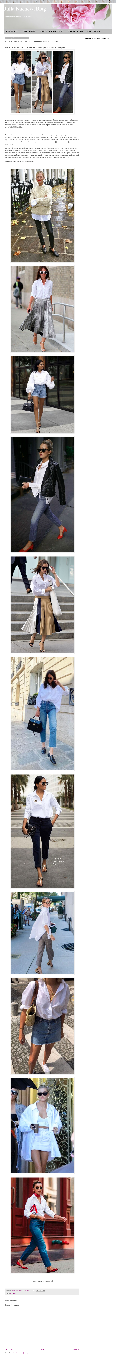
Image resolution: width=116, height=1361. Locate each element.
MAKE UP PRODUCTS (51, 31)
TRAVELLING (75, 31)
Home (42, 1349)
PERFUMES (12, 31)
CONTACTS (93, 31)
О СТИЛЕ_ (13, 1293)
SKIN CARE (29, 31)
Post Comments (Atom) (20, 1353)
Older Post (75, 1349)
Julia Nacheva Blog (25, 9)
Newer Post (9, 1349)
